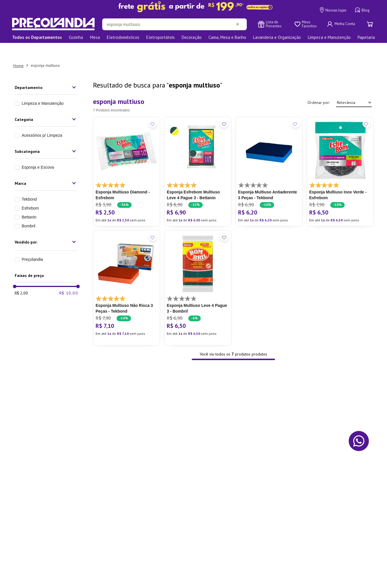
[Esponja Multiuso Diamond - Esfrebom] (126, 155)
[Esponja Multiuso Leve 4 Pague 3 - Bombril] (197, 271)
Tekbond (29, 182)
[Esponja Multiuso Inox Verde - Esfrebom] (340, 155)
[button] (46, 71)
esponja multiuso (45, 49)
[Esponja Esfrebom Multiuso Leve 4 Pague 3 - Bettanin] (197, 155)
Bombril (28, 209)
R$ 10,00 (68, 320)
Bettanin (29, 200)
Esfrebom (30, 191)
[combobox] (174, 24)
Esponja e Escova (38, 151)
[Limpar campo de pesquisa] (238, 24)
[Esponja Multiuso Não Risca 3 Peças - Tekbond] (126, 271)
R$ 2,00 (21, 320)
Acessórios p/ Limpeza (42, 119)
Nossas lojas (333, 10)
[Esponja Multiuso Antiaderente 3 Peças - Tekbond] (269, 155)
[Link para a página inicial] (18, 49)
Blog (362, 10)
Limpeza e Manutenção (43, 87)
